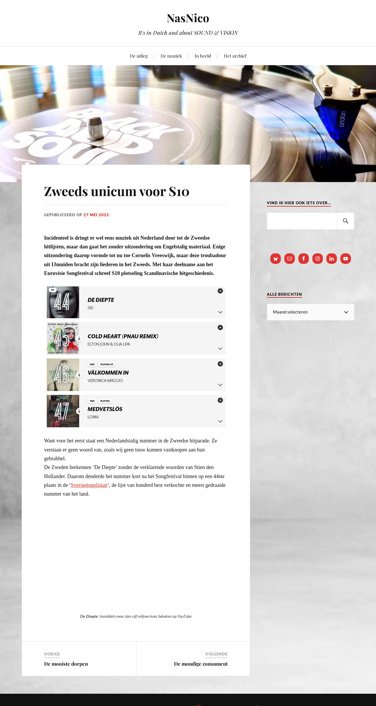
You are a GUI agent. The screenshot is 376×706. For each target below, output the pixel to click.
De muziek (171, 56)
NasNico (188, 17)
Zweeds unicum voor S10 (117, 190)
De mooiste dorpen (66, 663)
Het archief (235, 56)
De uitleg (139, 56)
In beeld (203, 56)
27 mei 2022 (96, 214)
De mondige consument (201, 663)
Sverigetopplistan (89, 485)
